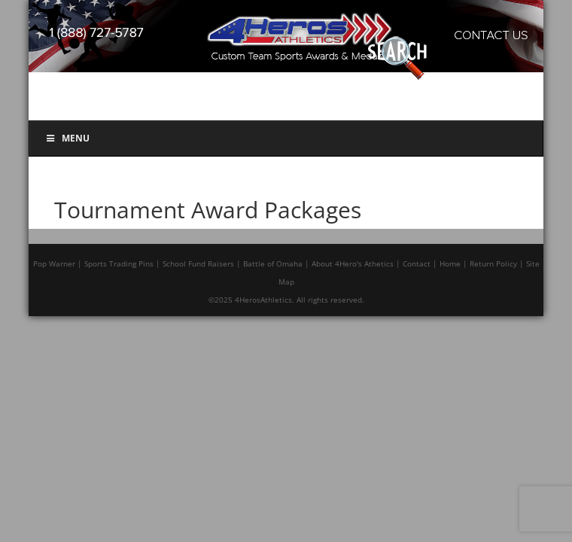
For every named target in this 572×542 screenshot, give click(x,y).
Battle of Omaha (273, 263)
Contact (417, 263)
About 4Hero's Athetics (352, 263)
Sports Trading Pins (119, 263)
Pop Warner (54, 263)
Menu (67, 138)
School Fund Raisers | (202, 263)
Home (450, 263)
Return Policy (493, 263)
